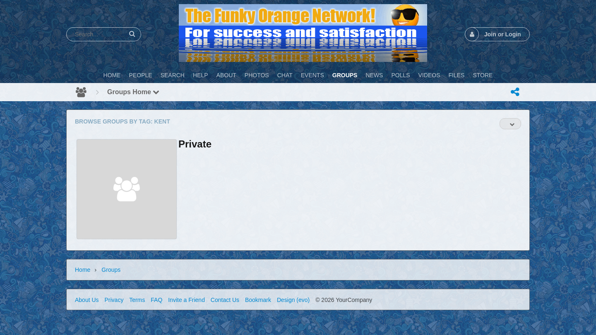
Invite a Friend (186, 300)
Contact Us (225, 300)
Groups (110, 269)
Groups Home (133, 91)
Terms (137, 300)
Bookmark (258, 300)
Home (82, 269)
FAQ (156, 300)
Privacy (113, 300)
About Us (87, 300)
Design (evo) (293, 300)
